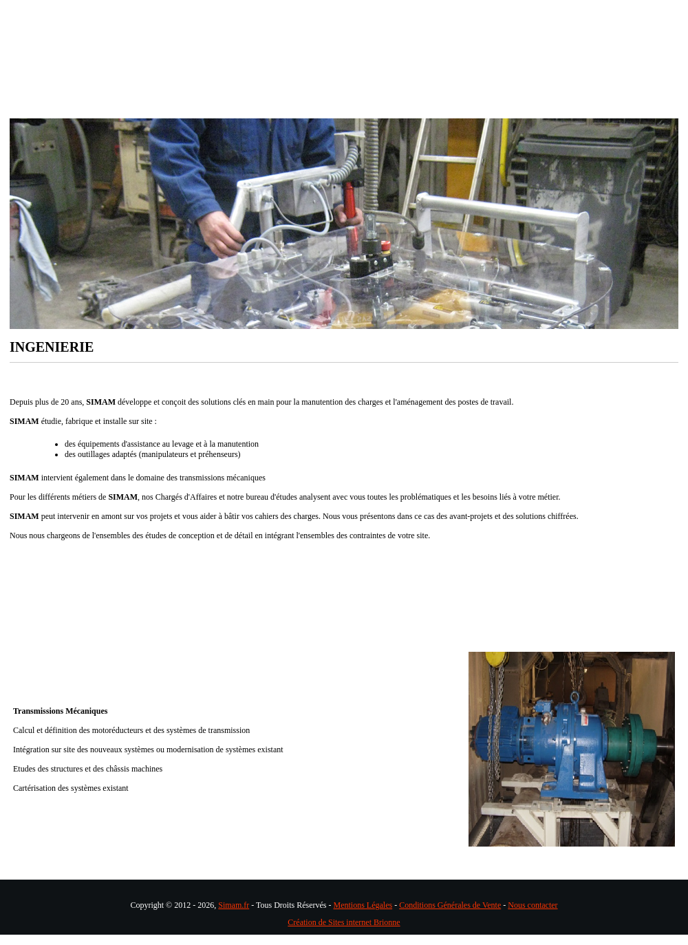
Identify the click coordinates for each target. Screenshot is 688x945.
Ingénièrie (159, 108)
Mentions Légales (363, 905)
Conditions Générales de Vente (450, 905)
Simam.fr (233, 905)
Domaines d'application (465, 108)
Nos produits (336, 108)
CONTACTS (585, 108)
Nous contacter (532, 905)
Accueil (74, 108)
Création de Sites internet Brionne (344, 922)
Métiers (245, 108)
